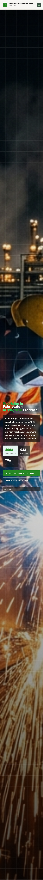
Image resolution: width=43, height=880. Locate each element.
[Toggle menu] (39, 5)
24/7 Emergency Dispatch (20, 473)
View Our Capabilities (19, 480)
